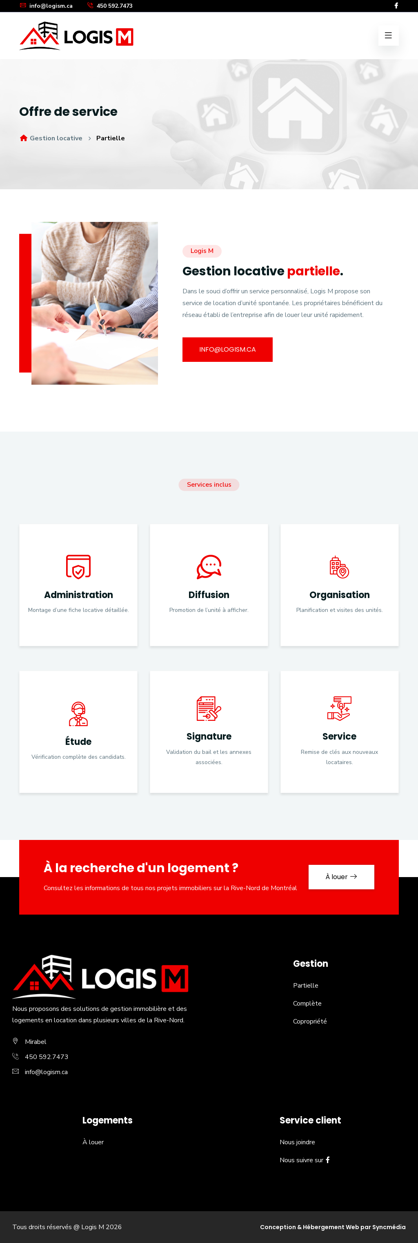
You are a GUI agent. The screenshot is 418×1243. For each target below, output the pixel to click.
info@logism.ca (46, 6)
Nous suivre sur (305, 1160)
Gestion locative (50, 138)
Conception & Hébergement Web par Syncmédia (333, 1227)
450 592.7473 (110, 6)
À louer (341, 877)
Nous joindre (297, 1142)
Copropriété (310, 1021)
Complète (307, 1003)
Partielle (305, 985)
